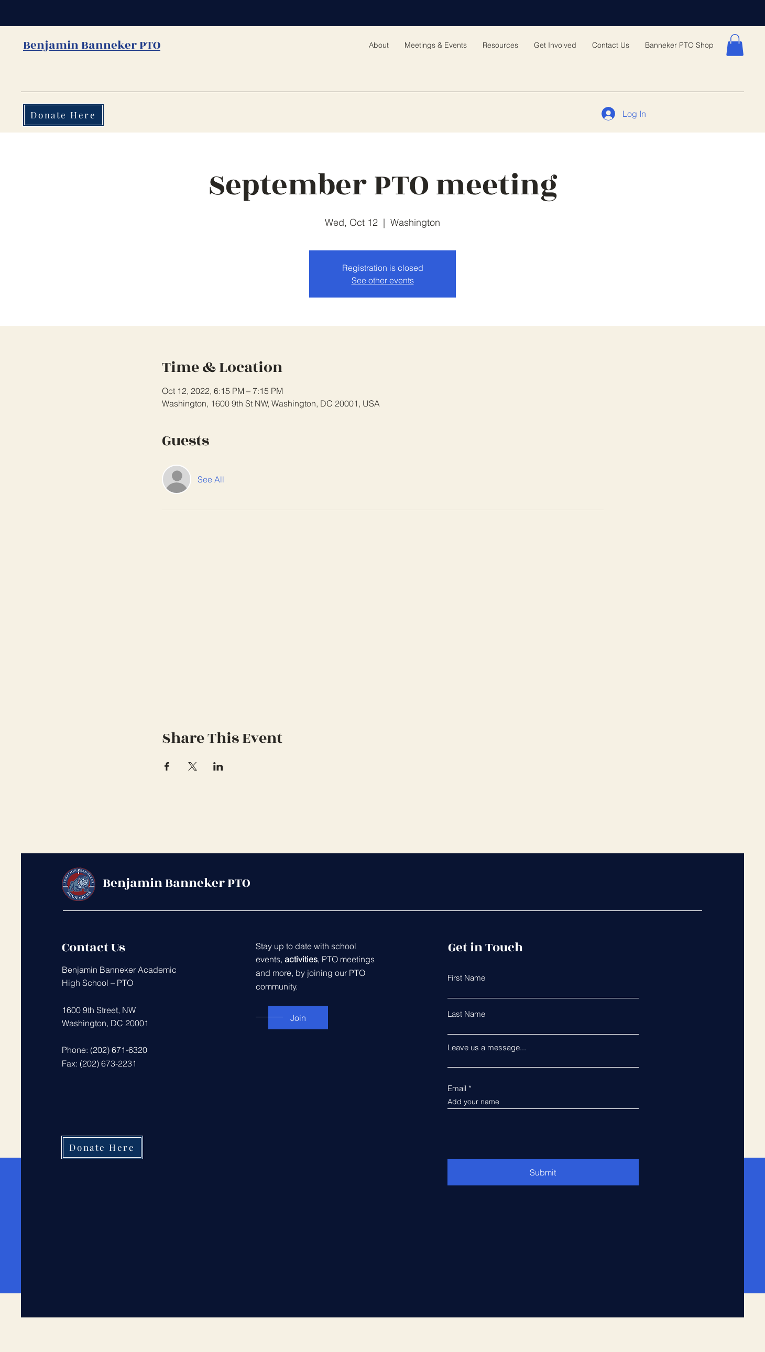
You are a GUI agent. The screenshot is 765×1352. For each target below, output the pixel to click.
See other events (383, 280)
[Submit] (543, 1172)
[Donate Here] (63, 115)
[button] (735, 45)
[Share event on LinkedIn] (218, 766)
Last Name (466, 1014)
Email (456, 1088)
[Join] (298, 1017)
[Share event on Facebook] (167, 766)
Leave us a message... (486, 1047)
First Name (466, 978)
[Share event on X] (193, 766)
